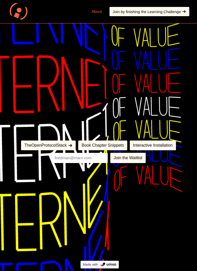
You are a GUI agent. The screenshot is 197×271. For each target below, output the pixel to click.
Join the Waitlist (128, 158)
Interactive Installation (153, 145)
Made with (99, 264)
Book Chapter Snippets (103, 145)
